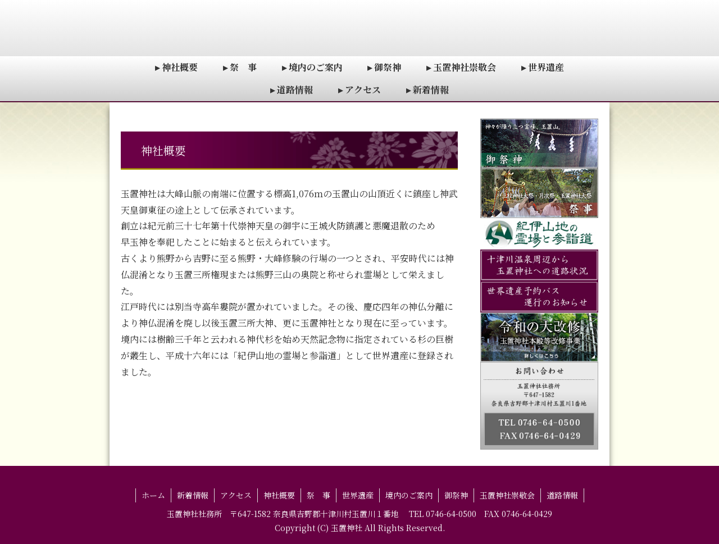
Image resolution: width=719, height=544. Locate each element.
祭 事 (318, 495)
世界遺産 (358, 495)
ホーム (153, 495)
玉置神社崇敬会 (507, 495)
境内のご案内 (409, 495)
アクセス (236, 495)
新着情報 (192, 495)
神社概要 (279, 495)
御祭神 (456, 495)
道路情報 (562, 495)
